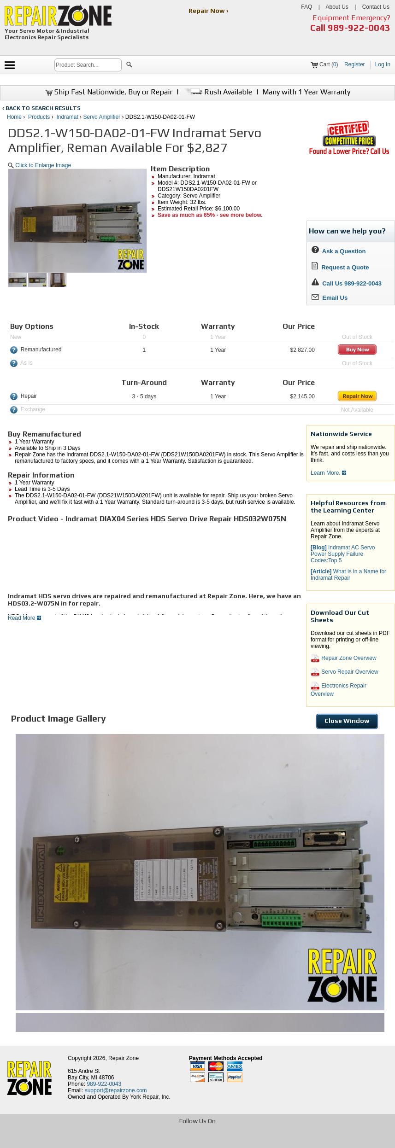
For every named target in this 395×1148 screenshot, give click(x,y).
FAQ (306, 7)
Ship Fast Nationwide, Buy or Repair (108, 91)
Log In (382, 64)
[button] (129, 66)
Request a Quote (340, 267)
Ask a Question (339, 251)
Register (354, 64)
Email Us (330, 297)
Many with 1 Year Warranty (306, 91)
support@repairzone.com (116, 1090)
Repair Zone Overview (344, 658)
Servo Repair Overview (344, 672)
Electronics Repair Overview (338, 689)
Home (14, 117)
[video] (77, 557)
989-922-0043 (359, 27)
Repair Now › (209, 10)
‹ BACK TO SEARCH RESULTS (41, 108)
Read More (24, 618)
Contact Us (375, 7)
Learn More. (328, 473)
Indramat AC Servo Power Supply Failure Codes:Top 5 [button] (343, 554)
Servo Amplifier (101, 117)
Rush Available (217, 91)
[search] (88, 64)
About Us (336, 7)
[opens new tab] (349, 153)
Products (39, 117)
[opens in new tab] (130, 1140)
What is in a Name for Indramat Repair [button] (348, 574)
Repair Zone (123, 1058)
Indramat (67, 117)
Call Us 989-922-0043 (352, 283)
